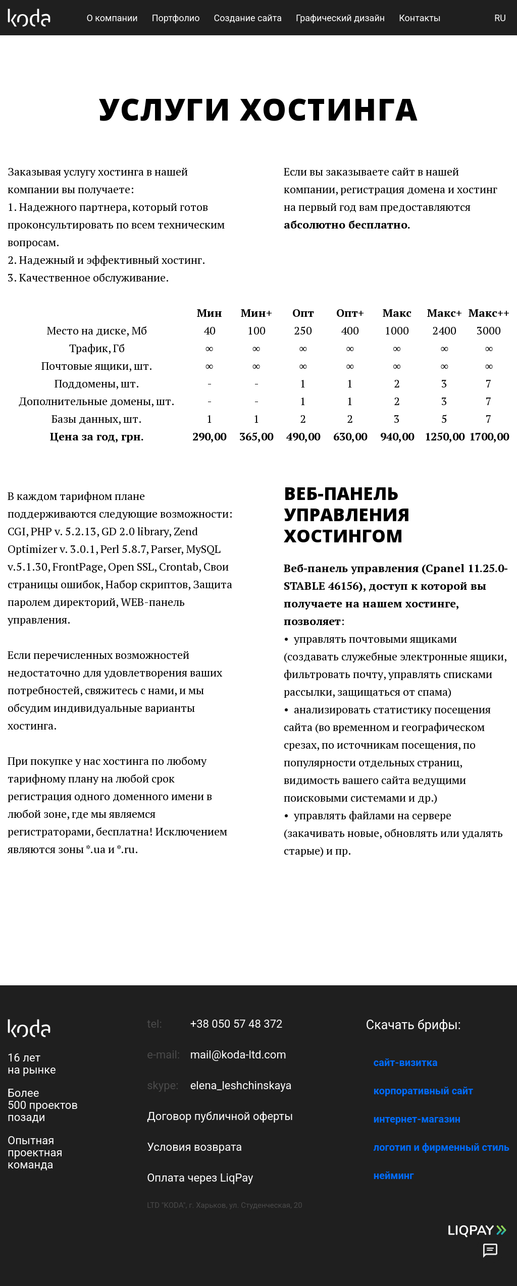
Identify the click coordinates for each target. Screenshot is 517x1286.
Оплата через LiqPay (200, 1177)
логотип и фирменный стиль (441, 1147)
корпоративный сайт (423, 1091)
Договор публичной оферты (220, 1116)
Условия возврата (194, 1147)
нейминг (394, 1175)
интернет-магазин (417, 1119)
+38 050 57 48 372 (236, 1024)
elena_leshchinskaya (241, 1085)
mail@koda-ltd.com (238, 1054)
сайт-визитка (406, 1062)
